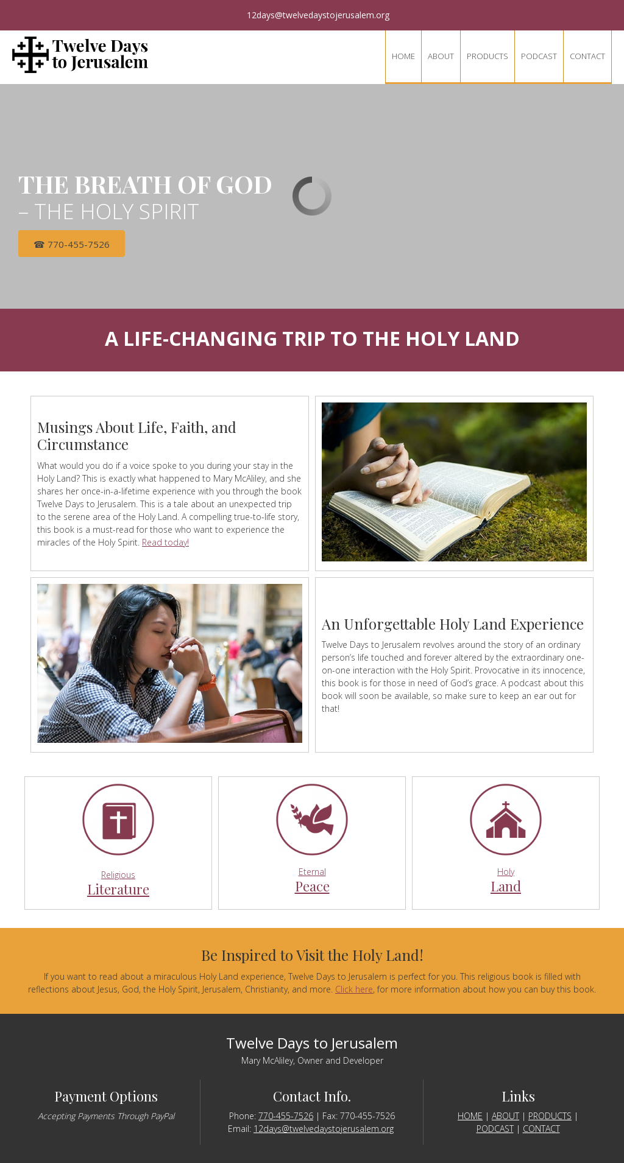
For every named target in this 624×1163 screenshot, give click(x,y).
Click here (354, 989)
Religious (118, 874)
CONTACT (541, 1128)
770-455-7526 (285, 1116)
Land (506, 886)
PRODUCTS (550, 1116)
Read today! (165, 542)
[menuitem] (403, 57)
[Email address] (312, 15)
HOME (470, 1116)
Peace (312, 886)
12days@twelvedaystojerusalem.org (324, 1128)
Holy (505, 871)
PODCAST (495, 1128)
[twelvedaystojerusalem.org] (80, 55)
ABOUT (505, 1116)
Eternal (312, 871)
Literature (118, 889)
